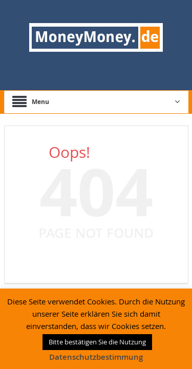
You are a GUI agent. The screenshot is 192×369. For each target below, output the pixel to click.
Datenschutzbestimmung (96, 357)
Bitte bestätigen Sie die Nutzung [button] (97, 341)
